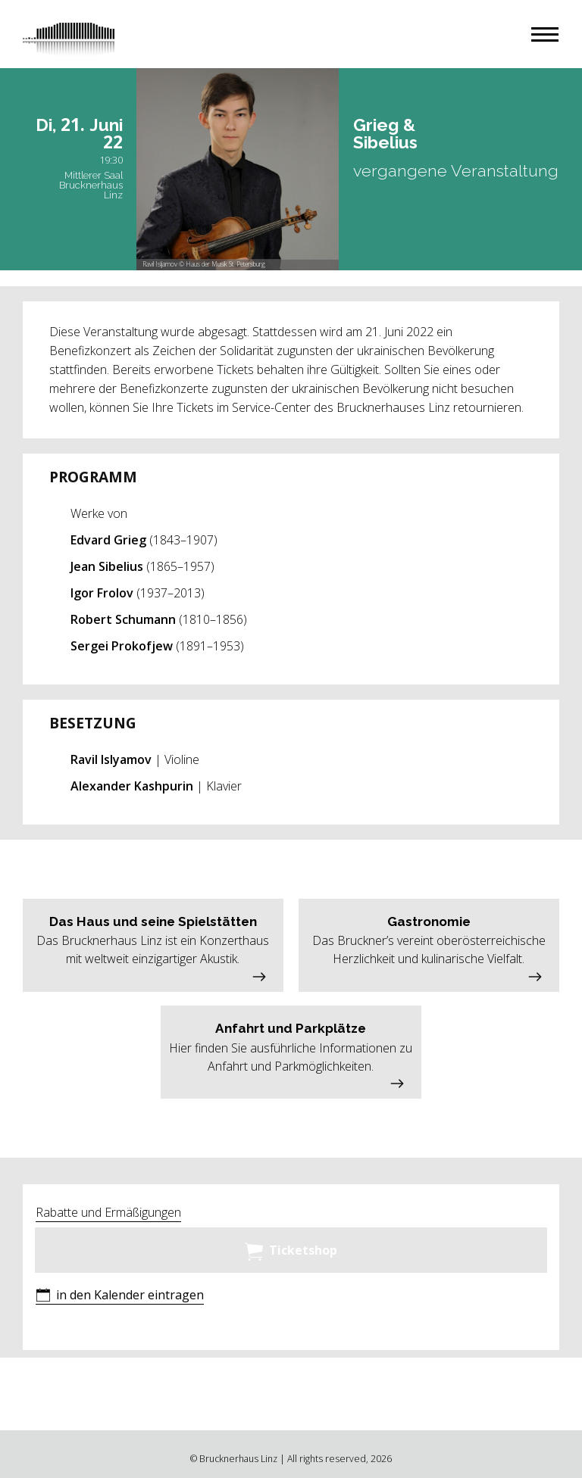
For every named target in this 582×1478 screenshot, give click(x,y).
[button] (544, 34)
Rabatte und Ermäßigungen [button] (108, 1212)
